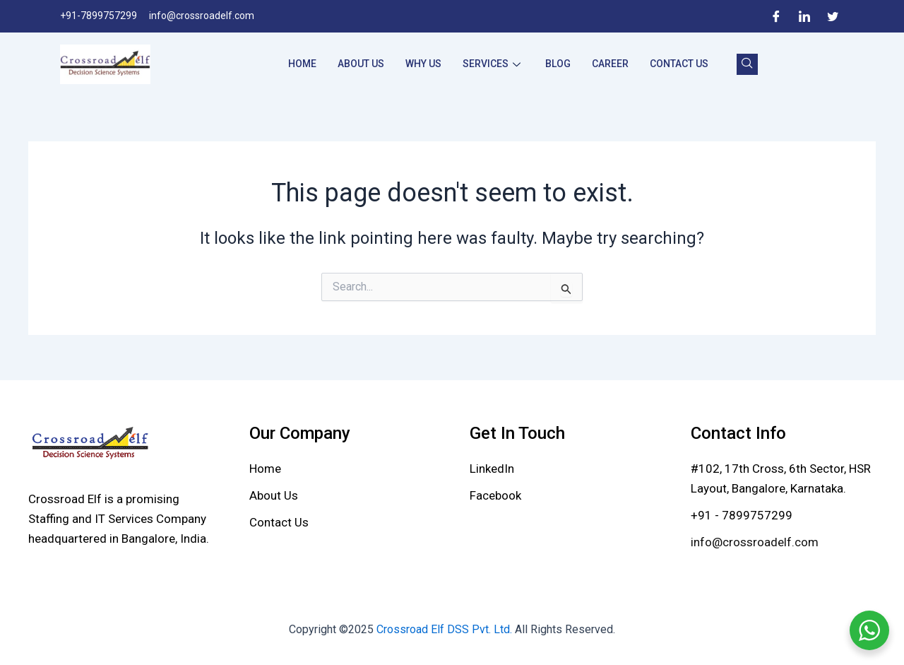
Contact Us (679, 63)
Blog (558, 63)
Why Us (423, 63)
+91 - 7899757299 (741, 515)
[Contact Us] (279, 522)
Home (302, 63)
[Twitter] (832, 16)
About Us (361, 63)
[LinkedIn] (804, 16)
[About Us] (273, 495)
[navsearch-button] (747, 64)
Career (610, 63)
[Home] (265, 468)
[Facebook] (776, 16)
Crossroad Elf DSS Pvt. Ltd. (445, 629)
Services (493, 63)
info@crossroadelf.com (755, 542)
